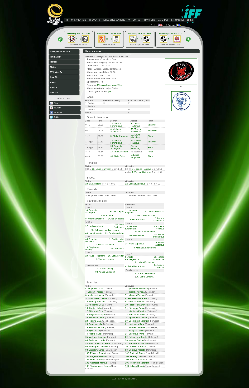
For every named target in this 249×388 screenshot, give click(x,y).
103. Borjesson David (95, 356)
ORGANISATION (78, 20)
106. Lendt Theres (94, 359)
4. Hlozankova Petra (135, 292)
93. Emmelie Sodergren (116, 147)
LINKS (190, 20)
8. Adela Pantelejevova (132, 258)
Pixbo (150, 136)
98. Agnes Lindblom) (105, 272)
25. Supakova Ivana (134, 334)
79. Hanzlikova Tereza (135, 346)
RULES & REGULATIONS (113, 20)
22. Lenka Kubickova (135, 184)
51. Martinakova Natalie (136, 343)
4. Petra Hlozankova (135, 266)
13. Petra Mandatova (145, 231)
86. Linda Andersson (119, 225)
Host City (54, 77)
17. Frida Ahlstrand (119, 151)
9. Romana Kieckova (159, 227)
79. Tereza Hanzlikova (136, 130)
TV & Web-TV (56, 72)
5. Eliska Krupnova (119, 136)
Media (53, 67)
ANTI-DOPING (134, 20)
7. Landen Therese (94, 292)
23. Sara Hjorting (93, 184)
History (53, 87)
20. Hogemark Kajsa (95, 314)
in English (156, 25)
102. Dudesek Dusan (135, 353)
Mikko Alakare (103, 85)
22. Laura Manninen (135, 136)
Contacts (54, 92)
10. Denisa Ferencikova (116, 124)
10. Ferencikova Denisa (136, 305)
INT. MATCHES (177, 20)
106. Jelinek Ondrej (134, 366)
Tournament (55, 57)
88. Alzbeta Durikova (159, 266)
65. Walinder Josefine (95, 337)
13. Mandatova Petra (135, 314)
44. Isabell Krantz (93, 233)
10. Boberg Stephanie (95, 301)
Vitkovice (152, 125)
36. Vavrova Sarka (134, 340)
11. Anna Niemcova (134, 235)
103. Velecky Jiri (133, 356)
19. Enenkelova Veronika (137, 321)
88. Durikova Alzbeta (135, 350)
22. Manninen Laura (95, 317)
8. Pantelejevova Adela (136, 298)
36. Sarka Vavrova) (145, 277)
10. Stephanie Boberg (92, 248)
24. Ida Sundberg (135, 147)
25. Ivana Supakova (134, 243)
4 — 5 (170, 39)
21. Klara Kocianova (144, 262)
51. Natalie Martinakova (158, 258)
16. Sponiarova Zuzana (136, 317)
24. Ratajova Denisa (135, 330)
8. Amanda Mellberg (95, 219)
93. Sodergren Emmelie (96, 346)
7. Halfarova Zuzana (135, 295)
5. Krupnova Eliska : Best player (100, 195)
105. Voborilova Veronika (137, 363)
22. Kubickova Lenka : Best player (141, 195)
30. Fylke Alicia (92, 330)
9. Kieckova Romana (135, 301)
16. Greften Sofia (93, 308)
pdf (109, 91)
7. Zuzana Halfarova (135, 124)
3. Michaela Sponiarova (115, 130)
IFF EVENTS (94, 20)
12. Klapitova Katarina (135, 311)
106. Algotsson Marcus (96, 363)
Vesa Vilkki (117, 85)
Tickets (53, 62)
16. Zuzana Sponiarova (158, 219)
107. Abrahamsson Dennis (97, 366)
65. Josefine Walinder (91, 240)
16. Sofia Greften (116, 256)
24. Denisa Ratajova (136, 141)
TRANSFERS (149, 20)
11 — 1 (109, 39)
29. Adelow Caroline (95, 327)
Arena (53, 82)
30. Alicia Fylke (117, 156)
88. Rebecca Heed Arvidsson (105, 230)
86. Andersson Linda (95, 340)
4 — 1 (78, 39)
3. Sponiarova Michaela (136, 288)
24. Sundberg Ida (93, 324)
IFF (67, 20)
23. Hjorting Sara (93, 321)
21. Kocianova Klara (134, 324)
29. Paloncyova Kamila (136, 337)
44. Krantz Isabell (93, 334)
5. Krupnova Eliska (94, 288)
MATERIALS (163, 20)
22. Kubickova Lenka (135, 327)
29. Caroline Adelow (114, 233)
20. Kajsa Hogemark (95, 256)
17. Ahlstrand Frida (94, 311)
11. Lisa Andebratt (104, 215)
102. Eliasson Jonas (95, 353)
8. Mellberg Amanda (95, 295)
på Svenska (173, 25)
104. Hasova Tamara (135, 359)
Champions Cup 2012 (60, 52)
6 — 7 (139, 39)
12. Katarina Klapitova (131, 211)
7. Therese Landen (105, 259)
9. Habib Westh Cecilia (96, 298)
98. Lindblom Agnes (94, 350)
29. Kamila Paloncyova (158, 235)
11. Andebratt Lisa (94, 305)
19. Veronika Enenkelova (131, 227)
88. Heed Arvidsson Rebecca (99, 343)
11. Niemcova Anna (134, 308)
